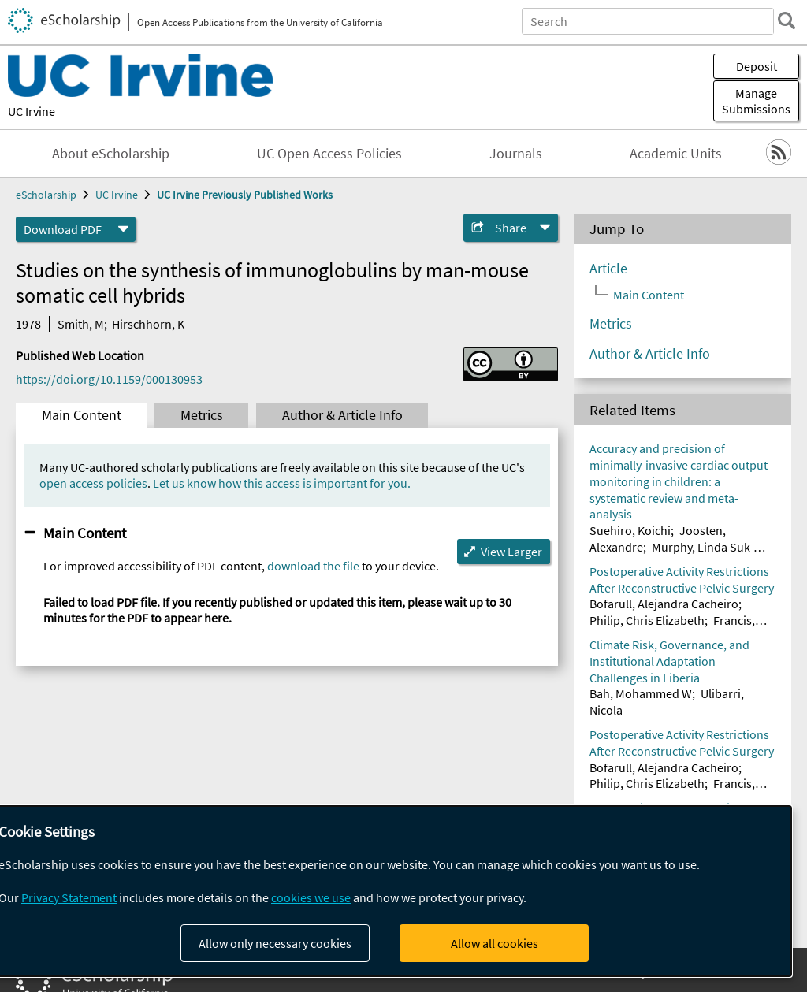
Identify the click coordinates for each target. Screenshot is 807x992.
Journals (515, 153)
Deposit (756, 66)
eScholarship (46, 195)
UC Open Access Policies (329, 153)
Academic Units (676, 153)
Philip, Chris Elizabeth (647, 620)
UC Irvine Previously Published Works (245, 195)
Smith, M (81, 324)
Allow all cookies (494, 943)
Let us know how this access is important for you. (282, 483)
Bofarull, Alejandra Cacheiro (663, 603)
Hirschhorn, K (148, 324)
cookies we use (311, 897)
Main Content (81, 415)
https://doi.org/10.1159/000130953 (109, 379)
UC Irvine (31, 111)
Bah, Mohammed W (640, 693)
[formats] (123, 229)
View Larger (511, 551)
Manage (756, 101)
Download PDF (63, 229)
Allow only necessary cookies (275, 943)
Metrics (201, 415)
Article (608, 268)
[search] (786, 20)
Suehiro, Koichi (630, 530)
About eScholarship (110, 153)
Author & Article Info (342, 415)
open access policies (93, 483)
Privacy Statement (69, 897)
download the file (313, 566)
